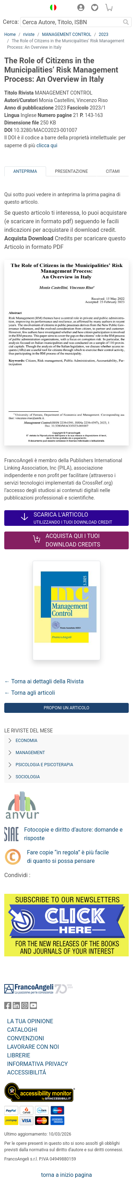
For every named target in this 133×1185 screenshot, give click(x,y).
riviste (28, 34)
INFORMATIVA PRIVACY (37, 1064)
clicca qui (47, 145)
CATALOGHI (22, 1029)
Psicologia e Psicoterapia (44, 764)
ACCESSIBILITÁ (26, 1072)
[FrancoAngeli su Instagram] (24, 1007)
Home (10, 34)
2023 (104, 34)
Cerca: (11, 21)
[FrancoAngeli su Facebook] (7, 1007)
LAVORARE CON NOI (33, 1046)
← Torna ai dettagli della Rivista (44, 681)
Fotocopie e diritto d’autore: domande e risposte (73, 834)
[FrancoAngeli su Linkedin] (16, 1007)
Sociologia (28, 776)
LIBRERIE (18, 1055)
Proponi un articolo (66, 707)
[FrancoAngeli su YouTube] (33, 1007)
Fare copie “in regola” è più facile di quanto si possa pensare (68, 856)
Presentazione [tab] (71, 171)
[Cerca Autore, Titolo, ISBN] (70, 22)
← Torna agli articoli (29, 692)
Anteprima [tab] (25, 171)
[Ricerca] (126, 22)
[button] (51, 8)
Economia (26, 740)
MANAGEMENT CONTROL (66, 34)
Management (30, 752)
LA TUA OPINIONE (30, 1021)
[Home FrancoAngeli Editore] (23, 8)
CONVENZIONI (25, 1038)
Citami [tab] (113, 171)
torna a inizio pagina (66, 1174)
